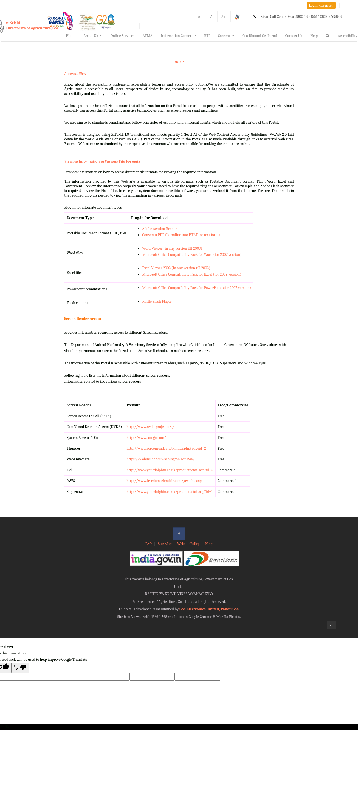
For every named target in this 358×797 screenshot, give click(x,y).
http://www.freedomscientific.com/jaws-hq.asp (164, 480)
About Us (92, 35)
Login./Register (321, 5)
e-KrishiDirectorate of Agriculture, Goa (32, 25)
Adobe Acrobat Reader (159, 228)
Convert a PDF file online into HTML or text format (181, 234)
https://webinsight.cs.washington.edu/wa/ (160, 459)
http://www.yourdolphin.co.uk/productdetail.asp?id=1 (169, 491)
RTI (207, 35)
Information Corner (178, 35)
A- (199, 16)
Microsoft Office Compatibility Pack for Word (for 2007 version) (191, 254)
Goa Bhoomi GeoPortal (259, 35)
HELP (179, 62)
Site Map (165, 543)
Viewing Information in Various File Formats (102, 161)
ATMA (148, 35)
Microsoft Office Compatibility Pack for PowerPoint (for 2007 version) (196, 287)
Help (314, 35)
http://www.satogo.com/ (146, 437)
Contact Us (293, 35)
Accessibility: (75, 73)
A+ (223, 16)
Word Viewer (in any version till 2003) (172, 248)
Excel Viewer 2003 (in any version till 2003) (176, 268)
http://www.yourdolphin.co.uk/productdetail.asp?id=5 (169, 470)
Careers (226, 35)
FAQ (149, 543)
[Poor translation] (20, 668)
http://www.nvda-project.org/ (150, 426)
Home (70, 35)
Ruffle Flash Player (156, 301)
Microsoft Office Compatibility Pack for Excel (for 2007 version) (191, 274)
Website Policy (188, 543)
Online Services (122, 35)
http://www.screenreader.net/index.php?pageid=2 (166, 448)
